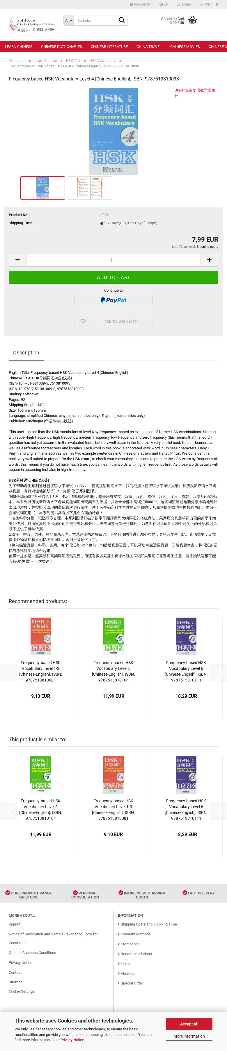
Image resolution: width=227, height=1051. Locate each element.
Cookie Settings (22, 991)
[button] (164, 4)
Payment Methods (134, 934)
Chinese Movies (185, 46)
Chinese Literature (109, 46)
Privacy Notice (72, 1040)
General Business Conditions (32, 952)
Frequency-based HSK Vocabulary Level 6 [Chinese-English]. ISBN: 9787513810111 (186, 671)
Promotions (129, 944)
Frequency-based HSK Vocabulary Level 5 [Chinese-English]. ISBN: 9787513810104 (113, 671)
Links (124, 964)
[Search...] (68, 20)
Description (26, 352)
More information (189, 1036)
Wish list (209, 4)
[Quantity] (113, 260)
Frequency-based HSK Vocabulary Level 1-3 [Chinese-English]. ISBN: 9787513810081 (40, 671)
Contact (15, 972)
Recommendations (135, 954)
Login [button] (184, 4)
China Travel (149, 46)
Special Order (130, 983)
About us (126, 973)
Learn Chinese (18, 46)
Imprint (14, 924)
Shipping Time (20, 223)
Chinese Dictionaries (61, 46)
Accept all (189, 1024)
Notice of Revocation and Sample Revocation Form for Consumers (53, 938)
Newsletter (140, 4)
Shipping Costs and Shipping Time (147, 924)
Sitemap (15, 982)
